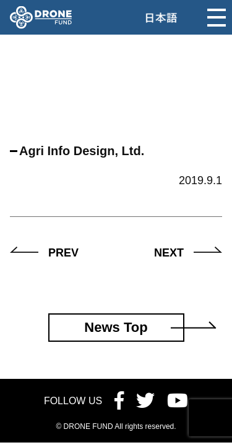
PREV (63, 253)
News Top (115, 327)
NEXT (169, 253)
